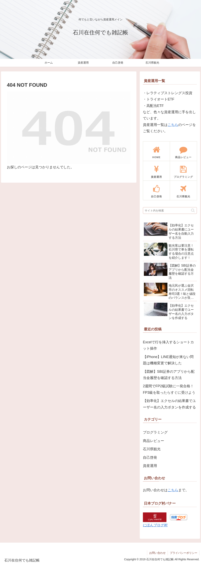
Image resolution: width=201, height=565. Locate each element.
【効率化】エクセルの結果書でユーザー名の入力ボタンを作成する (169, 404)
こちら (173, 125)
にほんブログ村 (155, 525)
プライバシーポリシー (183, 552)
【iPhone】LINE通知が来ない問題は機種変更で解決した (168, 360)
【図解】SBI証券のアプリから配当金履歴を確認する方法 (169, 375)
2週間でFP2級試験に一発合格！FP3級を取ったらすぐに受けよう (169, 389)
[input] (170, 210)
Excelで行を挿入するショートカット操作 (168, 345)
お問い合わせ (157, 552)
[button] (192, 210)
